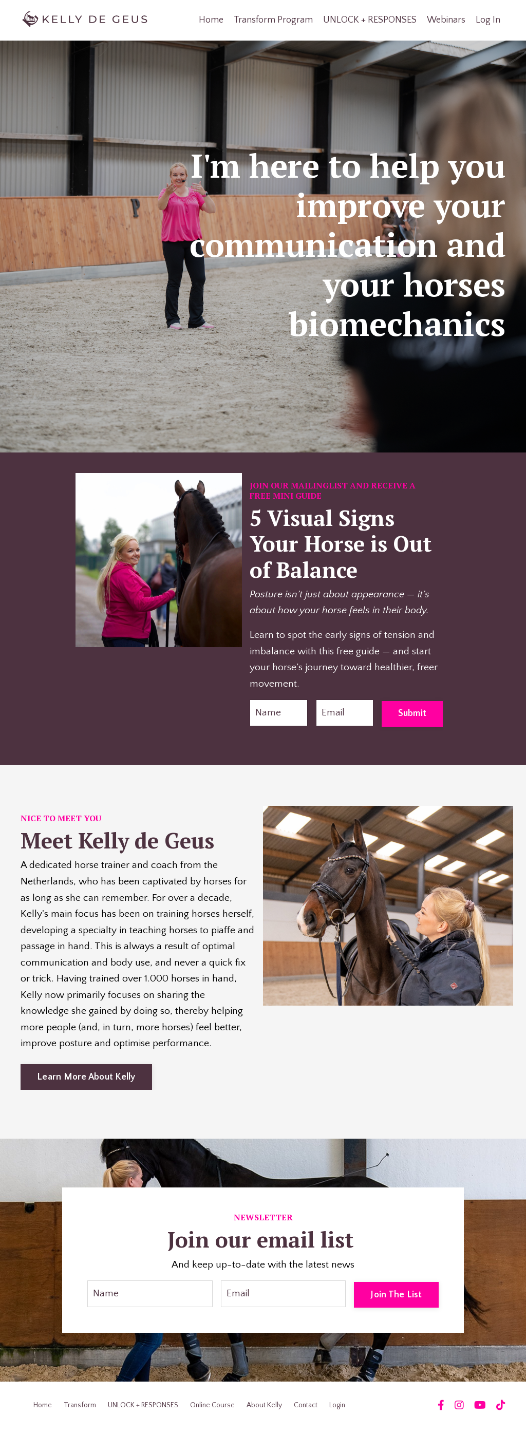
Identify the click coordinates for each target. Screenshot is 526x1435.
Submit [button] (412, 714)
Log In (488, 20)
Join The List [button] (396, 1299)
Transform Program (273, 20)
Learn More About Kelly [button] (86, 1081)
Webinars (446, 20)
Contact (305, 1411)
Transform (80, 1411)
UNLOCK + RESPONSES (370, 20)
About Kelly (264, 1411)
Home (211, 20)
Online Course (212, 1411)
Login (337, 1411)
